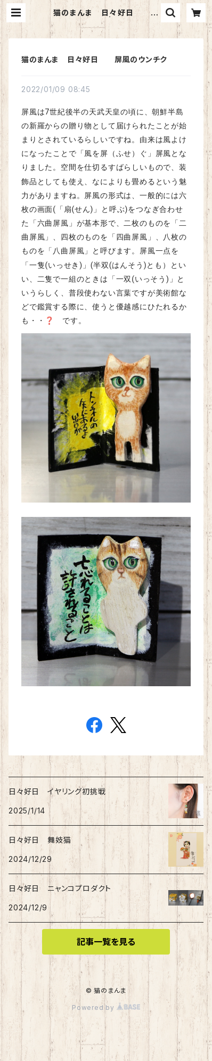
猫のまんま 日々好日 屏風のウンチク (94, 59)
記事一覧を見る (106, 941)
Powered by (106, 1007)
